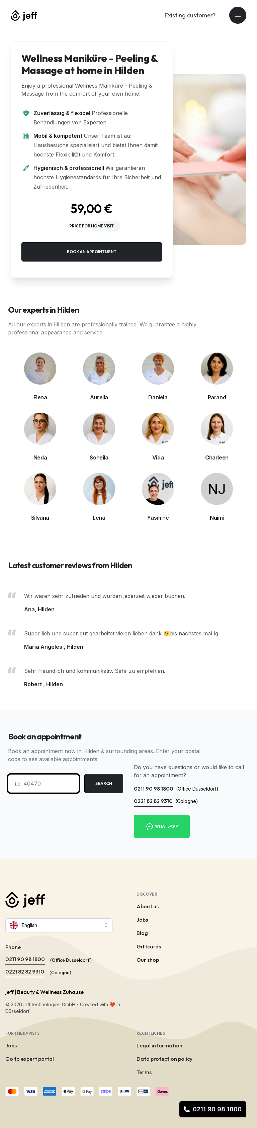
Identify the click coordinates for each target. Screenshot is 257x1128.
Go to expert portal (29, 1058)
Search (103, 783)
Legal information (159, 1045)
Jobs (142, 919)
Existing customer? (190, 15)
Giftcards (149, 946)
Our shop (148, 959)
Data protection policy (164, 1058)
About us (148, 906)
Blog (142, 933)
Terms (144, 1072)
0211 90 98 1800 (212, 1109)
